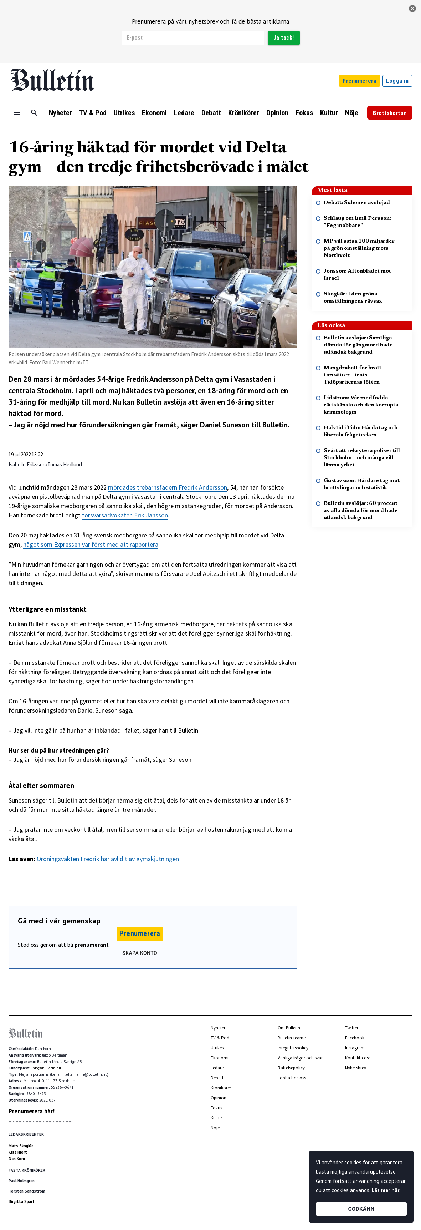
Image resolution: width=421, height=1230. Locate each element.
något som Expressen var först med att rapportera (90, 544)
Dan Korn (17, 1158)
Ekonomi (154, 112)
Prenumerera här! (32, 1111)
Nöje (351, 112)
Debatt (211, 112)
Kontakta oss (357, 1058)
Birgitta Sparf (21, 1201)
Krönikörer (243, 112)
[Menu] (17, 112)
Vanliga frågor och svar (300, 1058)
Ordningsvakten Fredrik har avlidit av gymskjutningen (108, 859)
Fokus (304, 112)
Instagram (355, 1048)
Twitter (351, 1028)
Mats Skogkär (21, 1145)
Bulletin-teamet (292, 1038)
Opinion (277, 112)
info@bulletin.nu (46, 1068)
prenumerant (92, 944)
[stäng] (412, 8)
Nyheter (60, 112)
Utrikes (124, 112)
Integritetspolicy (293, 1048)
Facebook (354, 1038)
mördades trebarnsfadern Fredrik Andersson (167, 487)
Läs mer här (385, 1190)
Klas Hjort (18, 1152)
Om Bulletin (289, 1028)
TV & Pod (93, 112)
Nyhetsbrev (355, 1068)
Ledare (184, 112)
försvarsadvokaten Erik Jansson (125, 515)
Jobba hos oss (292, 1078)
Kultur (329, 112)
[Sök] (34, 112)
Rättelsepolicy (291, 1068)
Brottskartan (390, 112)
